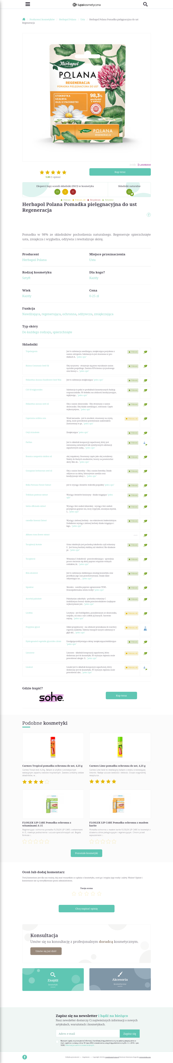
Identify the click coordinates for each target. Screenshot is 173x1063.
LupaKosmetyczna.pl (112, 1057)
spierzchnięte (62, 332)
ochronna (69, 314)
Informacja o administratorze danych (79, 1045)
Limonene (30, 652)
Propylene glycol (33, 627)
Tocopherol (30, 558)
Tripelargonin (31, 351)
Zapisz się (129, 1033)
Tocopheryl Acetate (34, 544)
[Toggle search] (147, 4)
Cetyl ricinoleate (32, 432)
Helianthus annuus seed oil (37, 404)
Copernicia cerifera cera (36, 418)
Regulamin (86, 1057)
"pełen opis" (82, 357)
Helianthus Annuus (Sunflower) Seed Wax (43, 379)
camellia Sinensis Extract (36, 520)
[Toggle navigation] (26, 4)
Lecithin (29, 612)
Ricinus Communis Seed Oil (37, 365)
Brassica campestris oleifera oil (39, 456)
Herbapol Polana (34, 260)
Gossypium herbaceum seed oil (39, 470)
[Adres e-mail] (88, 1033)
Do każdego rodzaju (36, 332)
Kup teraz (120, 171)
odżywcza (85, 314)
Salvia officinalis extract (36, 506)
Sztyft (26, 278)
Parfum (29, 442)
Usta (92, 260)
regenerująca (51, 314)
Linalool (29, 667)
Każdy (94, 278)
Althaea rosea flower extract (38, 534)
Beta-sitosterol (32, 573)
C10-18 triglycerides (34, 389)
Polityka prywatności (72, 1057)
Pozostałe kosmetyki (86, 853)
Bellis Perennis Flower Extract (38, 485)
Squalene (30, 587)
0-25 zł (94, 296)
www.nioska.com (145, 1057)
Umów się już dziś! (46, 951)
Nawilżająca (31, 314)
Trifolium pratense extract (37, 494)
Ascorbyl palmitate (34, 598)
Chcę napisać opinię (86, 908)
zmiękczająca (103, 314)
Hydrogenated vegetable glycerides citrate (43, 641)
